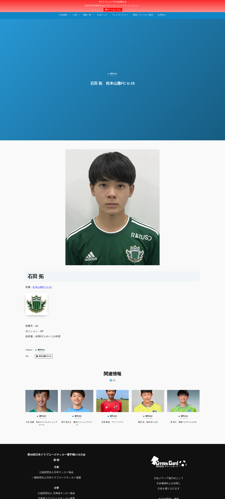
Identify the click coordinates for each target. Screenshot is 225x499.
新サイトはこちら (113, 10)
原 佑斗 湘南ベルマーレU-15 (183, 422)
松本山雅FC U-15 (42, 287)
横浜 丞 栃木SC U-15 (148, 422)
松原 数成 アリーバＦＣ (112, 422)
